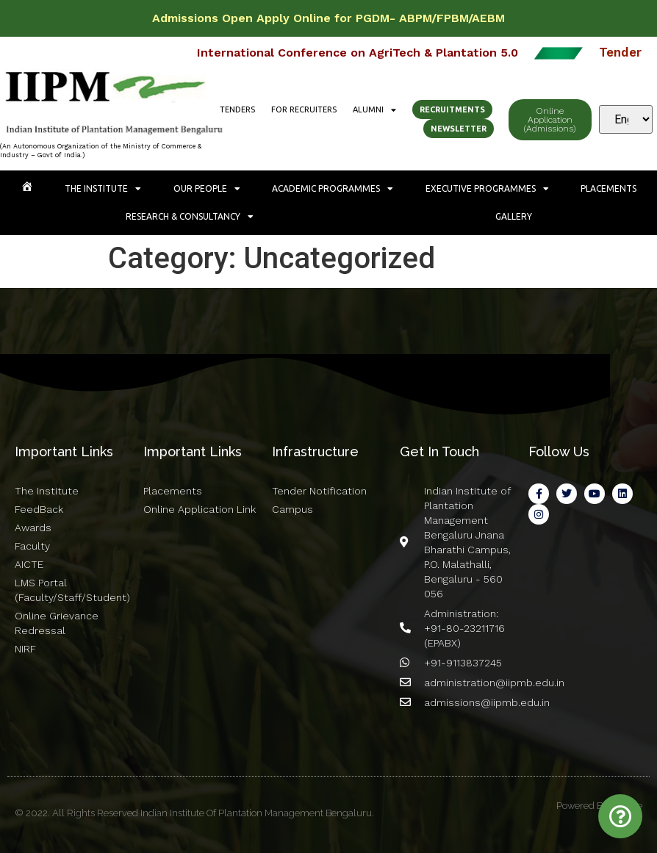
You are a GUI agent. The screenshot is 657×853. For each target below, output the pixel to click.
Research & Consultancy (190, 216)
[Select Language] (626, 119)
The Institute (103, 189)
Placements (608, 188)
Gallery (513, 216)
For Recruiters (304, 109)
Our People (206, 189)
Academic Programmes (332, 189)
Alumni (374, 109)
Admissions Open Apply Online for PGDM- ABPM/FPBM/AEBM (328, 18)
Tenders (237, 109)
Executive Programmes (487, 189)
